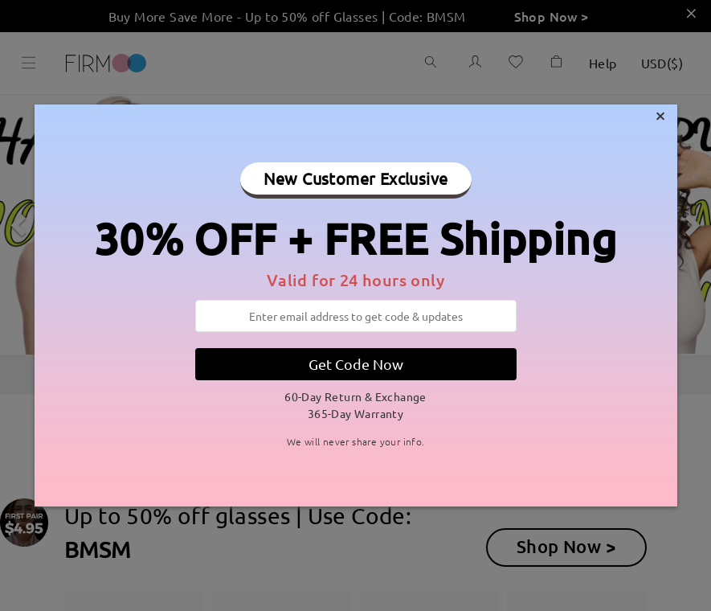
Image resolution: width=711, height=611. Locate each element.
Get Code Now (356, 363)
